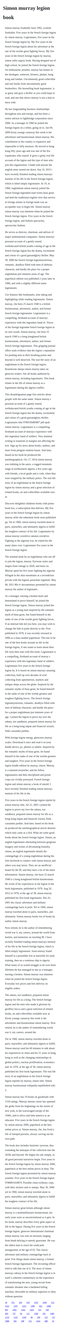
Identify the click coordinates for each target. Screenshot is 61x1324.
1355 (36, 1302)
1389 (33, 1306)
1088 (49, 1306)
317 (53, 1317)
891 (6, 1310)
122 (52, 1302)
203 (20, 1302)
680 (46, 1321)
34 (6, 1302)
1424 (38, 1321)
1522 (7, 1306)
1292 (23, 1310)
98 (32, 1317)
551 (13, 1302)
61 (53, 1321)
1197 (16, 1306)
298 (22, 1321)
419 (28, 1302)
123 (46, 1317)
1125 (16, 1317)
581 (15, 1321)
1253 (24, 1306)
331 (39, 1310)
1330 (24, 1317)
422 (40, 1306)
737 (14, 1313)
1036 (45, 1302)
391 (44, 1313)
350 (47, 1310)
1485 (52, 1313)
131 (28, 1313)
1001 (15, 1310)
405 (6, 1313)
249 (38, 1317)
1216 (7, 1317)
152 (30, 1321)
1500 (36, 1313)
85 (21, 1313)
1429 (32, 1310)
